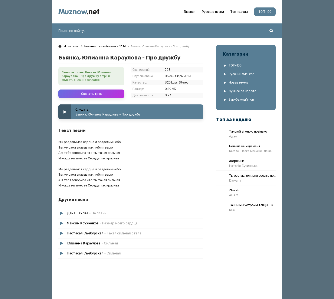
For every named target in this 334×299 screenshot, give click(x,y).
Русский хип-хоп (241, 74)
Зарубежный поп (241, 99)
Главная (189, 12)
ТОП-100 (264, 12)
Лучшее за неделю (242, 91)
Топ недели (239, 12)
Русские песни (213, 12)
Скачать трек (91, 94)
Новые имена (238, 82)
